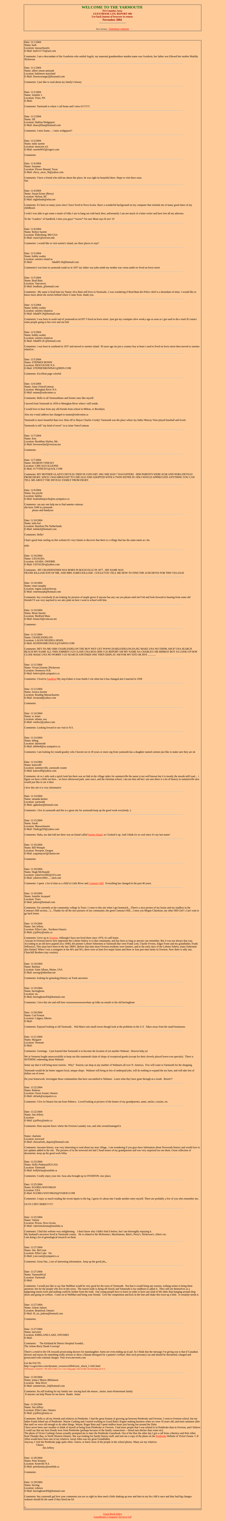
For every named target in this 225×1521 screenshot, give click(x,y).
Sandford (52, 679)
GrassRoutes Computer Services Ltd (112, 1516)
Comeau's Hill (96, 883)
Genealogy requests (119, 28)
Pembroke (161, 1436)
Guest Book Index (112, 1514)
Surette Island (95, 834)
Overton (53, 937)
